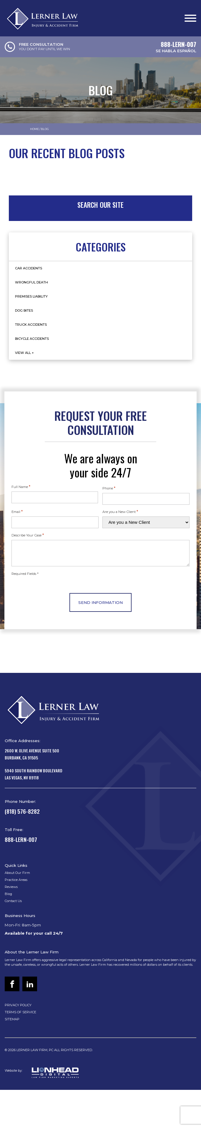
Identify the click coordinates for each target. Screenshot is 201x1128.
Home (34, 129)
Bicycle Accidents (32, 339)
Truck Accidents (31, 324)
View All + (24, 353)
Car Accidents (28, 268)
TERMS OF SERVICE (20, 1012)
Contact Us (13, 901)
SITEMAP (12, 1019)
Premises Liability (31, 296)
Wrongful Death (31, 282)
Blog (8, 894)
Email (17, 511)
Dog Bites (24, 310)
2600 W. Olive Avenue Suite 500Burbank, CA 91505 (32, 754)
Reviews (11, 887)
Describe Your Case (27, 535)
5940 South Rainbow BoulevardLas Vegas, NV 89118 (33, 774)
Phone (108, 488)
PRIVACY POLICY (18, 1005)
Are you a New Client (120, 511)
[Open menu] (190, 18)
